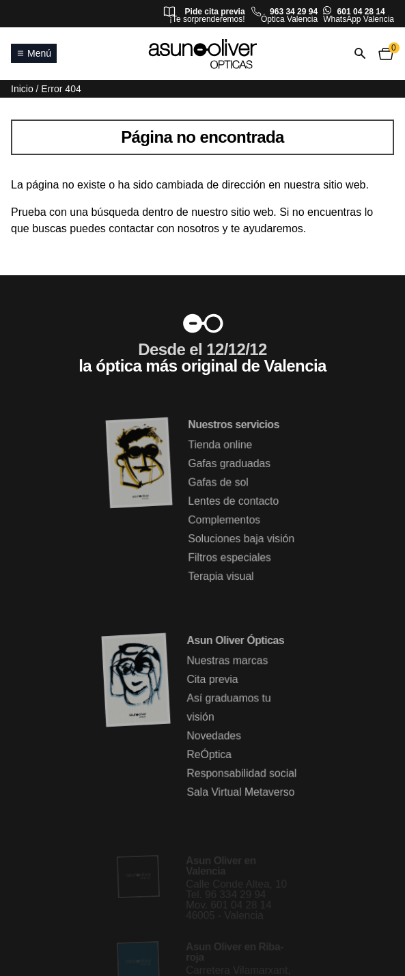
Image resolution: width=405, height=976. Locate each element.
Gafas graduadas (229, 464)
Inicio (22, 88)
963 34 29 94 (294, 11)
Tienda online (220, 445)
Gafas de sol (218, 482)
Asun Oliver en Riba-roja (234, 951)
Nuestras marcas (227, 661)
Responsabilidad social (241, 773)
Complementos (224, 520)
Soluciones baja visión (241, 538)
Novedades (214, 736)
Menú (33, 53)
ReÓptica (209, 754)
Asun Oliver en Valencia (221, 866)
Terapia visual (221, 576)
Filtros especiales (229, 557)
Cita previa (212, 680)
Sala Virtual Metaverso (240, 792)
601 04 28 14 (361, 11)
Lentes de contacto (233, 501)
